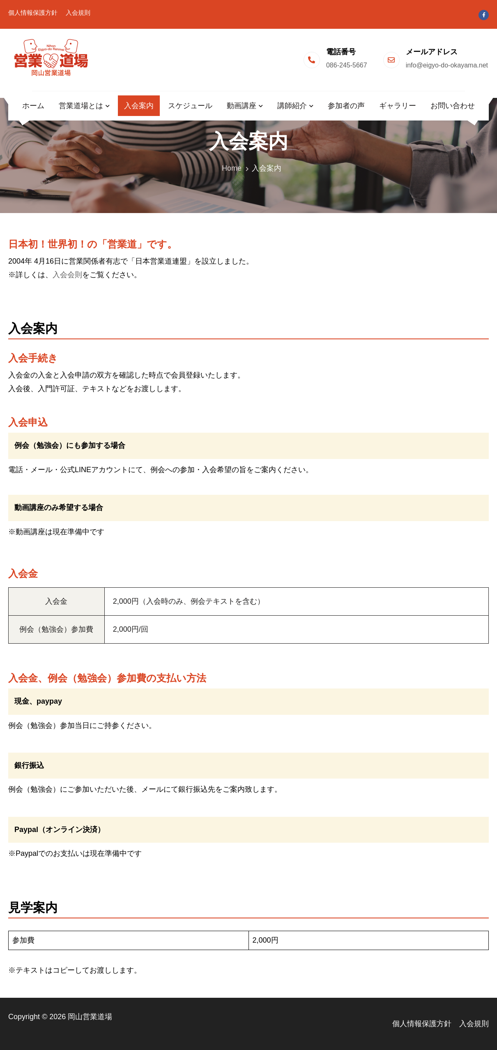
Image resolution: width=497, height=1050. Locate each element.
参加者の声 (346, 106)
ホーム (33, 106)
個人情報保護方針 (33, 12)
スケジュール (190, 106)
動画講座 (241, 106)
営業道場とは (81, 106)
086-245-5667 (346, 65)
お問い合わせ (452, 106)
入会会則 (67, 275)
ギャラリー (397, 106)
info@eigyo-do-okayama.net (447, 65)
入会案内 (139, 106)
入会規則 (78, 12)
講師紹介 (292, 106)
